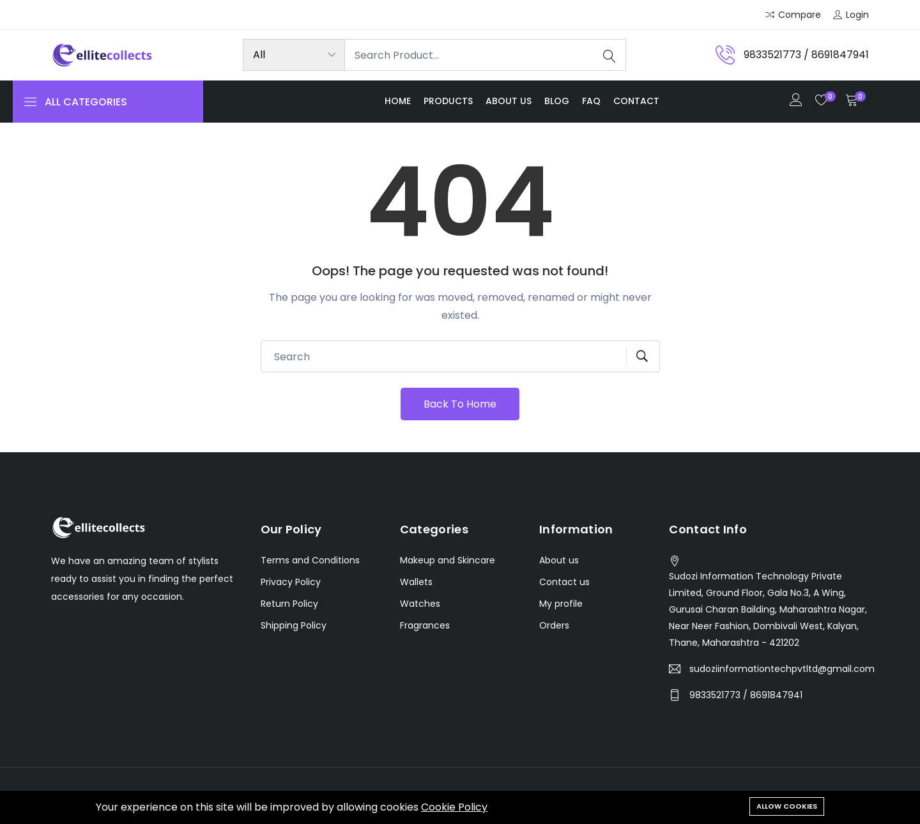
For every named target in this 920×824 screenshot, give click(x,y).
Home (398, 101)
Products (448, 101)
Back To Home (460, 404)
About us (509, 101)
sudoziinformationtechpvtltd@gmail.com (782, 668)
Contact (636, 101)
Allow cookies (786, 806)
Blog (556, 101)
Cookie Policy (454, 807)
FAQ (591, 101)
